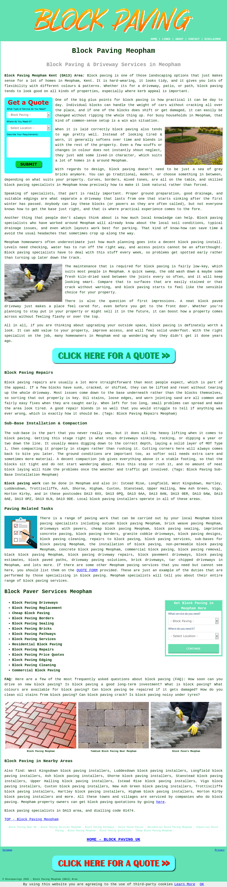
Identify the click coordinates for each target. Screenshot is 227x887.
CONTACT (194, 39)
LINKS (166, 39)
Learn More (184, 884)
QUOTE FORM (87, 570)
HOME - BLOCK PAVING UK (113, 839)
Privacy (219, 850)
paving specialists (36, 252)
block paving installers (113, 499)
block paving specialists (29, 185)
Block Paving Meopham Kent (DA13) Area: (44, 75)
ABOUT (179, 39)
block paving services (45, 581)
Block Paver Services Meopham (48, 592)
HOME (154, 39)
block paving (210, 86)
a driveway (90, 199)
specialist (14, 336)
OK (202, 884)
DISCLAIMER (212, 39)
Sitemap (7, 850)
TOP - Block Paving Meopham (31, 819)
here (160, 802)
